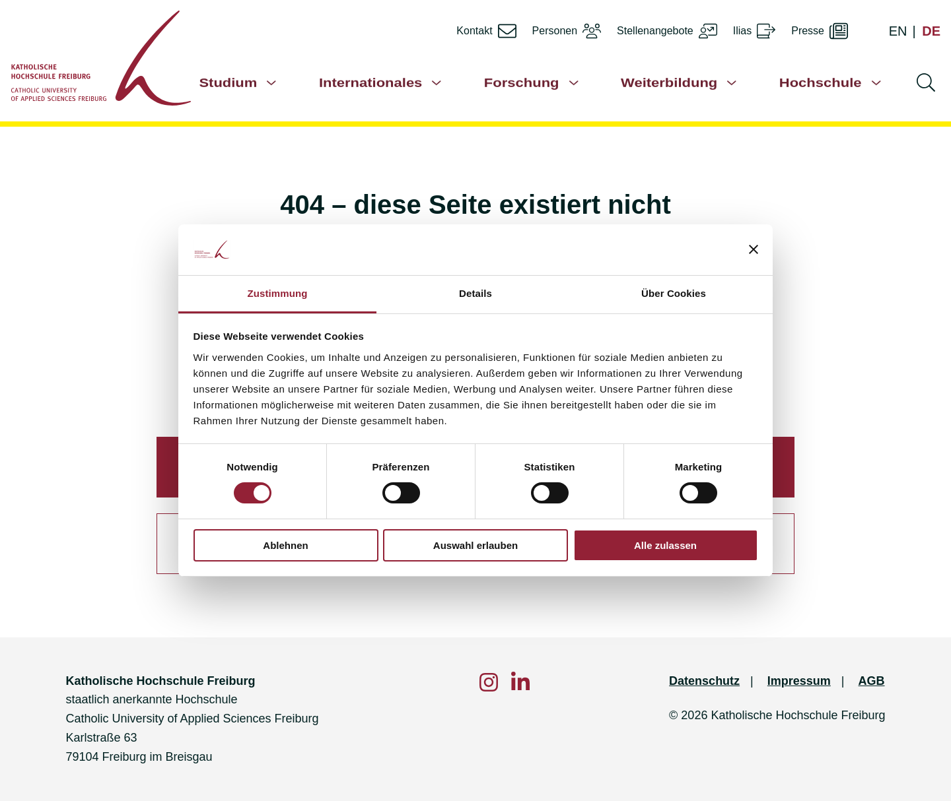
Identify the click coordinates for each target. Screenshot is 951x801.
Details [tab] (475, 293)
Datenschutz (704, 681)
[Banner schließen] (753, 249)
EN (898, 31)
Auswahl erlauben (475, 545)
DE (931, 31)
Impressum (799, 681)
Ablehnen (285, 545)
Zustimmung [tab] (278, 293)
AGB (872, 681)
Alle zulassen (665, 545)
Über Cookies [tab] (673, 293)
